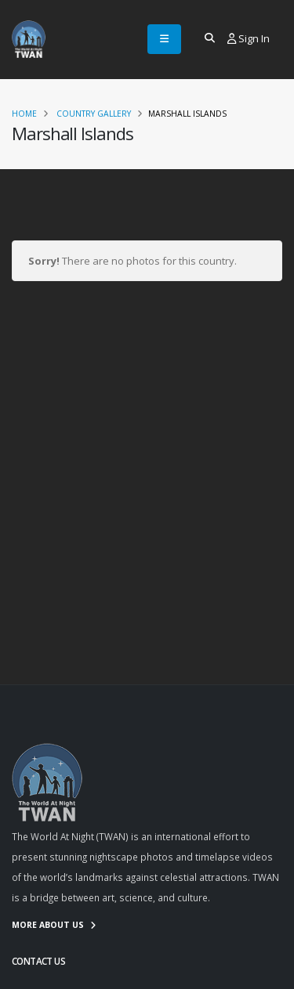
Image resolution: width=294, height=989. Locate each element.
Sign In (248, 38)
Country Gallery (93, 113)
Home (24, 113)
